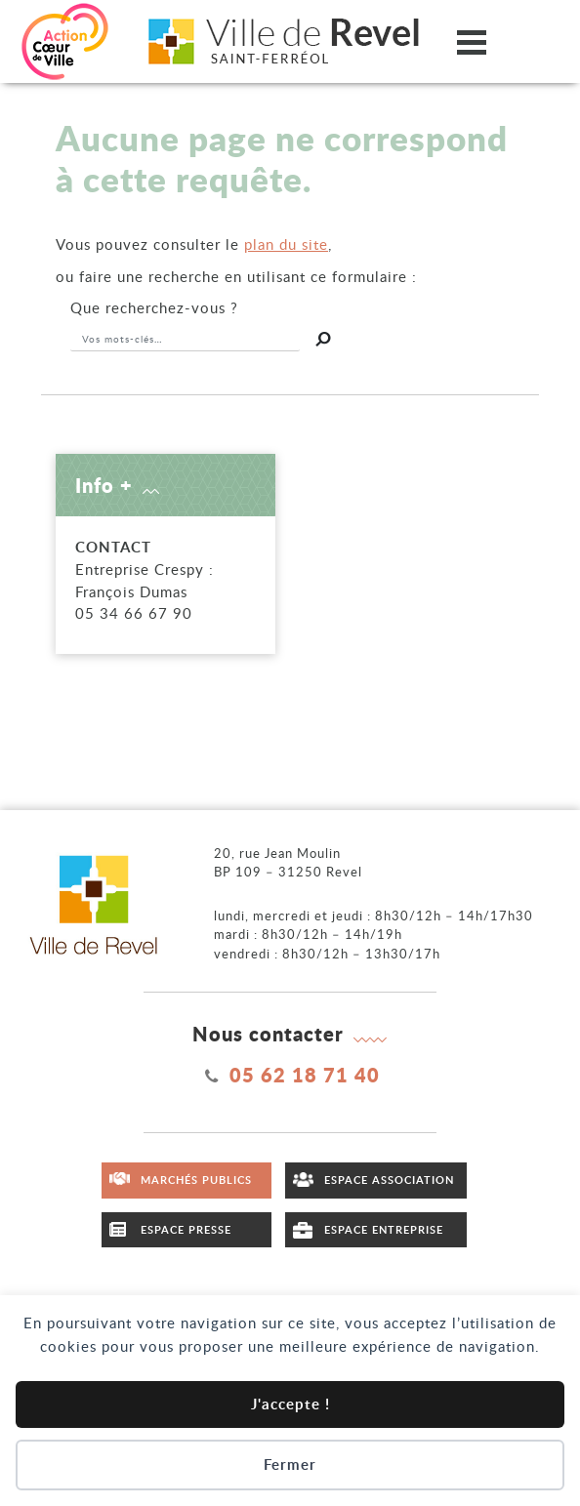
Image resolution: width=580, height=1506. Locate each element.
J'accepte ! (290, 1404)
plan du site (286, 244)
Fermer (290, 1464)
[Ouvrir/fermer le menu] (471, 41)
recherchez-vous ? (154, 307)
